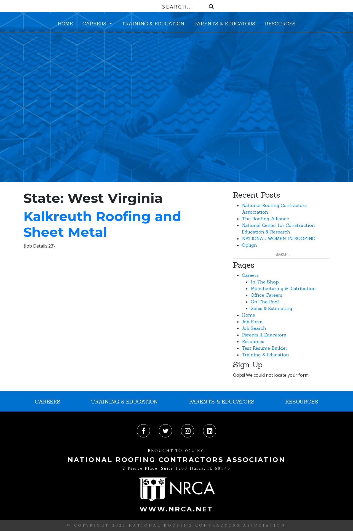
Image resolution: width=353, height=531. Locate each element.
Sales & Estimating (271, 308)
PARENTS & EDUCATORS (224, 23)
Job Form (252, 321)
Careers (250, 275)
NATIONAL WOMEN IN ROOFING (278, 238)
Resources (253, 341)
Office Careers (266, 295)
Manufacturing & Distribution (283, 288)
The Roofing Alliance (265, 218)
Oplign (249, 245)
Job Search (254, 328)
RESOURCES (280, 23)
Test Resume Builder (264, 348)
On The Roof (265, 301)
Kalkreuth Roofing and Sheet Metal (102, 224)
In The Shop (265, 282)
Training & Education (265, 354)
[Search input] (178, 6)
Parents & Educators (264, 335)
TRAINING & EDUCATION (153, 23)
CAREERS (95, 23)
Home (248, 315)
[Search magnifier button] (211, 6)
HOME (65, 23)
